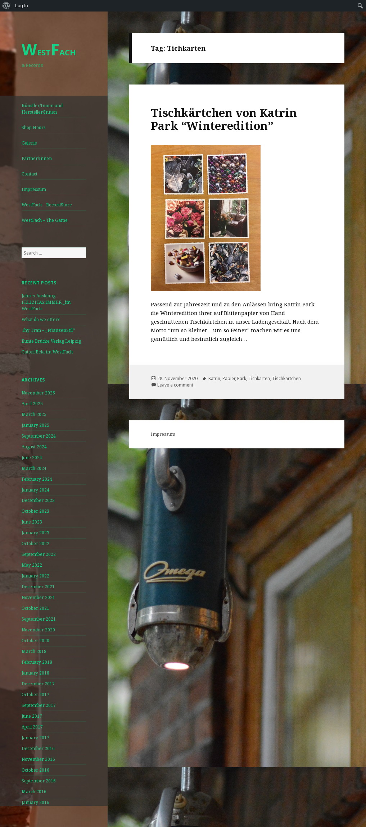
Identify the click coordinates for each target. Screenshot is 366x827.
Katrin (214, 378)
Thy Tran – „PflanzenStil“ (48, 330)
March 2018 (34, 651)
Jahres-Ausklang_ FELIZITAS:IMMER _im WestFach (46, 302)
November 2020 (38, 630)
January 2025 (35, 425)
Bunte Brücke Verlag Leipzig (51, 341)
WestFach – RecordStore (47, 205)
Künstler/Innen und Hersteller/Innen (42, 108)
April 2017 (32, 727)
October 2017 (35, 694)
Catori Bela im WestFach (47, 352)
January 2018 (35, 673)
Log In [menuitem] (21, 5)
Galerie (29, 143)
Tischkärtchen (286, 378)
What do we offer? (40, 319)
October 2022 (35, 543)
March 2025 (34, 414)
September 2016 (39, 781)
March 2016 (34, 792)
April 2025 (32, 404)
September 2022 (39, 554)
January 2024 (35, 490)
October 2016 (35, 770)
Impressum (34, 189)
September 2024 (39, 436)
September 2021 (39, 619)
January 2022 (35, 576)
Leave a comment (175, 385)
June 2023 (32, 522)
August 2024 (34, 447)
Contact (29, 174)
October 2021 (35, 608)
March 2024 (34, 468)
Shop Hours (34, 127)
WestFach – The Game (45, 220)
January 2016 (35, 802)
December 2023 (38, 500)
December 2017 (38, 684)
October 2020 (35, 641)
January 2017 (35, 738)
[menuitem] (6, 6)
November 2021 (38, 597)
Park (241, 378)
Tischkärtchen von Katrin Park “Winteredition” (224, 119)
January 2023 (35, 533)
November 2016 (38, 759)
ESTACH (49, 52)
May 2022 (32, 565)
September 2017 (39, 705)
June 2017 (32, 716)
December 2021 (38, 587)
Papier (228, 378)
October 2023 (35, 511)
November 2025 (38, 393)
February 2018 (37, 662)
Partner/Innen (37, 158)
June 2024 (32, 457)
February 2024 (37, 479)
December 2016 (38, 748)
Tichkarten (259, 378)
